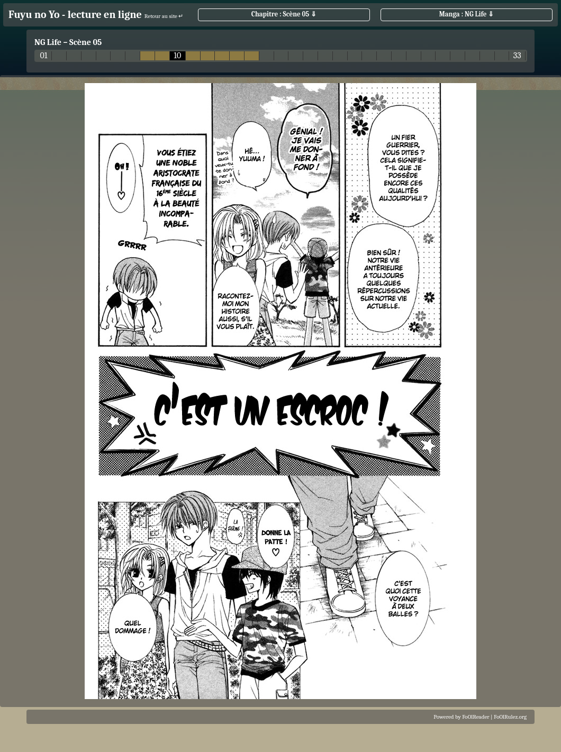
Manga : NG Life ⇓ (466, 14)
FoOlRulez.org (510, 716)
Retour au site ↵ (164, 16)
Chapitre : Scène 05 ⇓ (283, 14)
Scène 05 (85, 42)
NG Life (47, 42)
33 (517, 56)
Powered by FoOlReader (461, 716)
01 (44, 56)
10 (177, 56)
